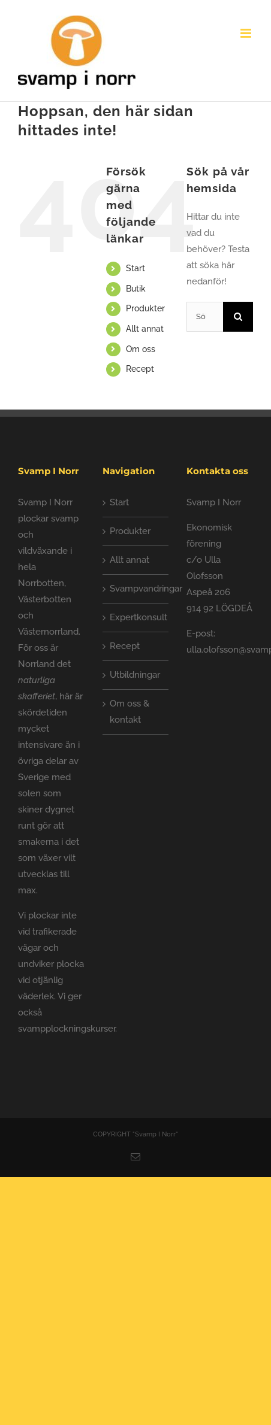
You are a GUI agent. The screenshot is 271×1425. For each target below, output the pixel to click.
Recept (140, 369)
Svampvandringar (136, 588)
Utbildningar (135, 674)
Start (135, 268)
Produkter (145, 308)
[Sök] (238, 317)
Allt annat (145, 328)
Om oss (140, 349)
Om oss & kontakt (129, 711)
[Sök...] (204, 317)
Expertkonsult (136, 617)
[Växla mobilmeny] (246, 33)
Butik (136, 288)
